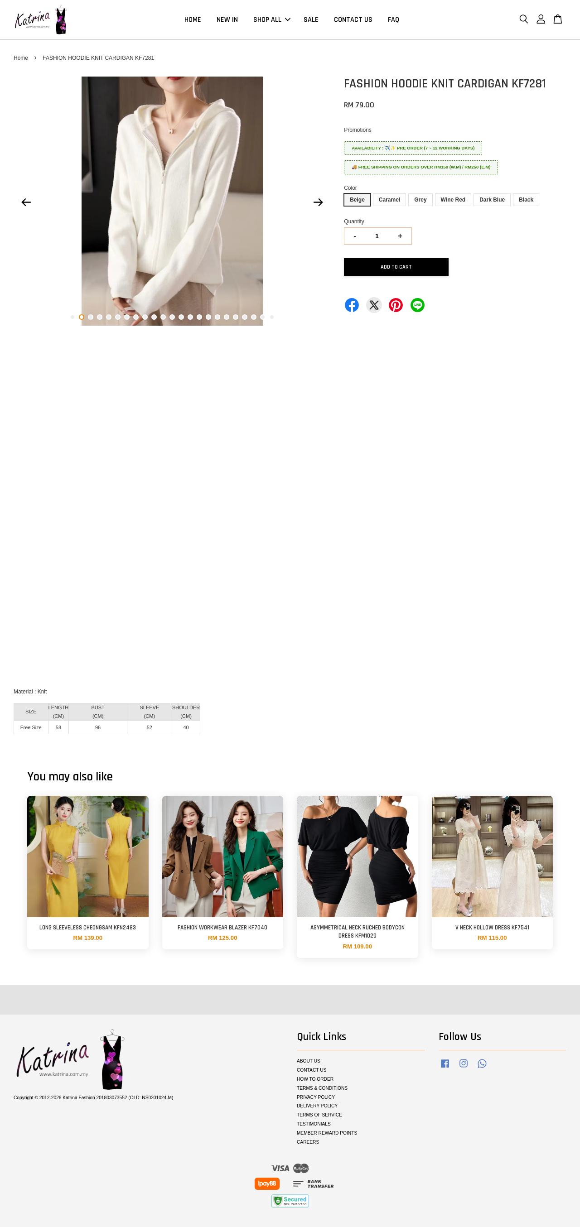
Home (21, 58)
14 (190, 317)
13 (181, 317)
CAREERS (308, 1142)
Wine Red (453, 200)
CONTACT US (353, 19)
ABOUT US (308, 1061)
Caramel (389, 200)
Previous (25, 202)
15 (199, 317)
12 (172, 317)
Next (318, 202)
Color (350, 188)
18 (226, 317)
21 (253, 317)
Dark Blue (492, 200)
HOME (192, 19)
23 (272, 317)
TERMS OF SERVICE (319, 1114)
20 (244, 317)
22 (263, 317)
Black (526, 200)
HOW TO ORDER (315, 1079)
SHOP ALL (271, 19)
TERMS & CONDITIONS (322, 1088)
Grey (420, 200)
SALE (311, 19)
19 (235, 317)
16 (208, 317)
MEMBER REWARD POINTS (327, 1133)
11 (163, 317)
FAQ (393, 19)
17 (217, 317)
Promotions (358, 130)
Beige (357, 200)
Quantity (354, 221)
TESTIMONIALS (314, 1123)
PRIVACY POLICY (316, 1097)
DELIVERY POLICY (317, 1105)
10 (154, 317)
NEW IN (227, 19)
